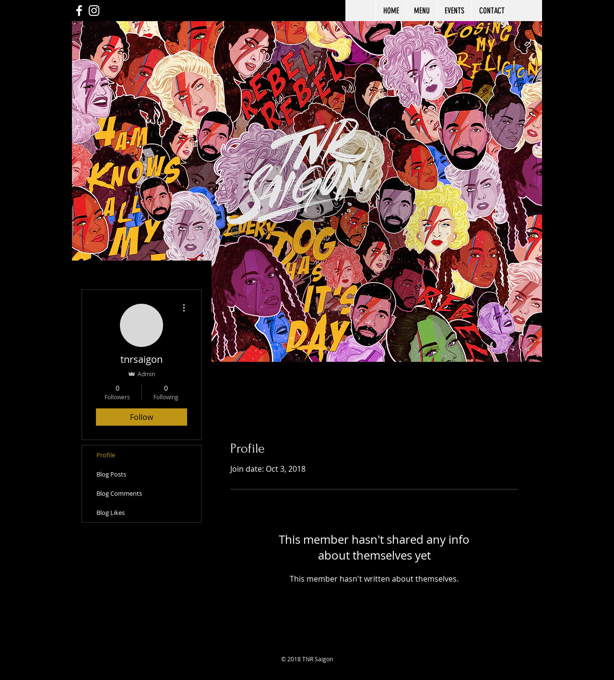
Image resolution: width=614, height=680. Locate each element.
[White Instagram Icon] (94, 10)
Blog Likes (110, 512)
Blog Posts (111, 474)
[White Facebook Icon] (79, 10)
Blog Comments (119, 493)
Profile (105, 455)
